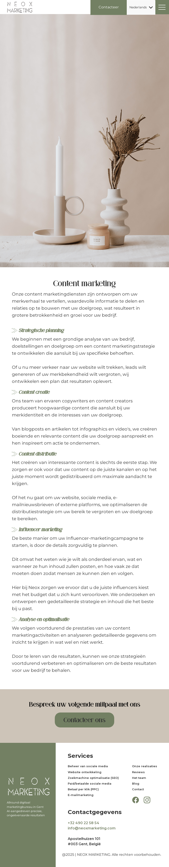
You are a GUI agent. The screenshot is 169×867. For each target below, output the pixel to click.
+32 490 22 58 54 (83, 823)
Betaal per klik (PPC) (83, 789)
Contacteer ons (84, 720)
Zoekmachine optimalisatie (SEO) (93, 778)
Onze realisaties (144, 766)
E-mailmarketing (81, 795)
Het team (139, 778)
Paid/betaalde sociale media (89, 783)
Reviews (138, 772)
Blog (135, 783)
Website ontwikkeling (84, 772)
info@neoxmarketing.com (92, 828)
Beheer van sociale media (88, 766)
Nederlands (141, 7)
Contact (138, 789)
